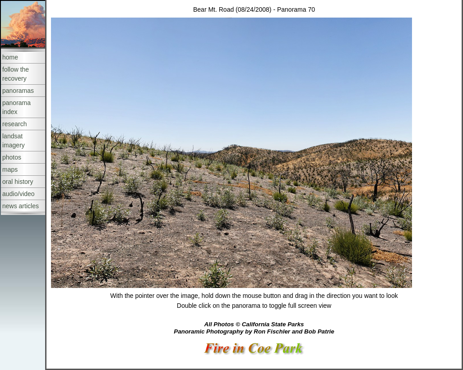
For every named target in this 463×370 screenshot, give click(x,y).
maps (10, 169)
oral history (17, 181)
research (14, 124)
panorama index (16, 107)
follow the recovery (15, 74)
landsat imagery (13, 140)
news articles (20, 206)
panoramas (18, 90)
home (10, 57)
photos (11, 157)
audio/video (18, 193)
